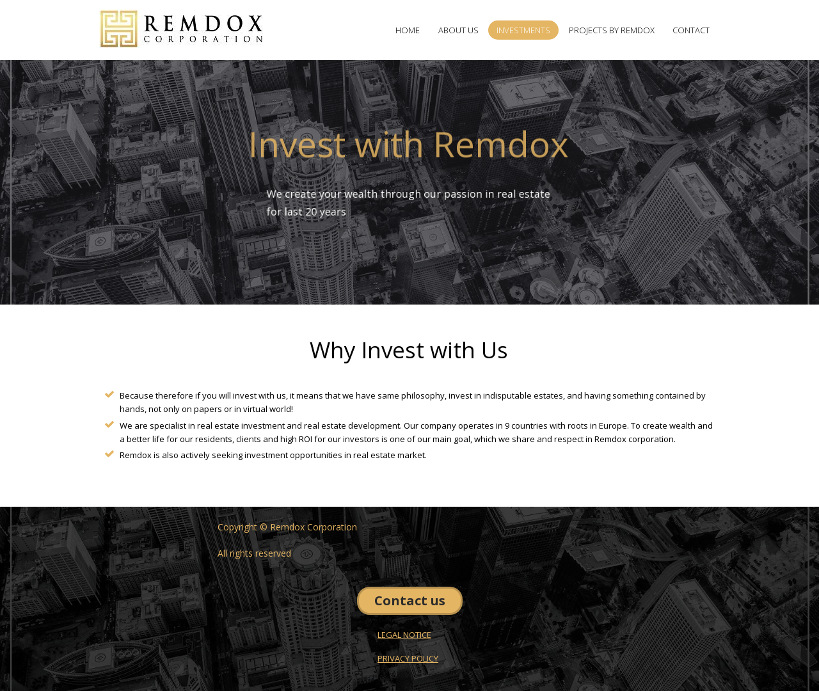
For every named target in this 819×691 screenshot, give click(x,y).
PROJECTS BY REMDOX (612, 30)
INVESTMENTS (523, 30)
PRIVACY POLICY (408, 658)
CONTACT (691, 30)
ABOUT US (458, 30)
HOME (407, 30)
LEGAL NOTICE (404, 634)
